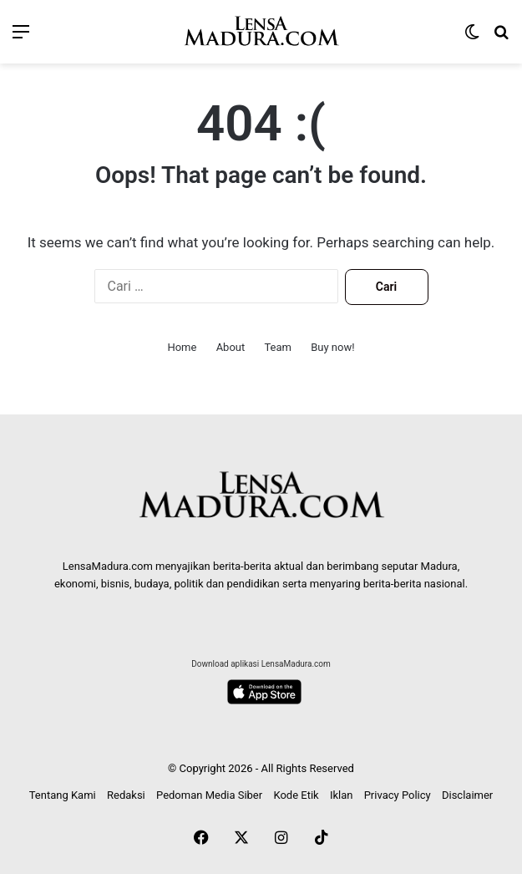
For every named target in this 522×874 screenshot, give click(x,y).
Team (277, 347)
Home (181, 347)
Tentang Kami (62, 795)
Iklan (341, 795)
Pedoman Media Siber (209, 795)
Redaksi (126, 795)
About (231, 347)
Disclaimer (467, 795)
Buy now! (332, 347)
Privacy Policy (397, 795)
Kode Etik (295, 795)
